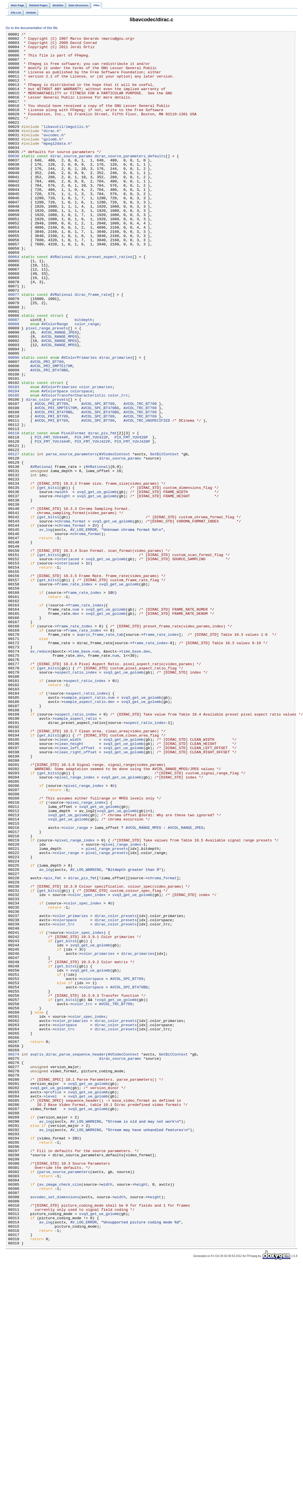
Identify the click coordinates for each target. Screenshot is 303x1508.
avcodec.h (53, 155)
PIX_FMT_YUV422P (91, 518)
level (51, 1309)
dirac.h (51, 150)
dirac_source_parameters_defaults (129, 181)
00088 (13, 382)
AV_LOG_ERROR (83, 629)
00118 (13, 513)
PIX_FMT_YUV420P (131, 518)
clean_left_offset (76, 891)
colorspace (81, 463)
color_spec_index (88, 1067)
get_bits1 (49, 578)
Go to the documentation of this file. (32, 28)
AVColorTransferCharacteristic (73, 468)
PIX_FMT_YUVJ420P (132, 523)
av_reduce (40, 775)
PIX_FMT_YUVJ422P (92, 523)
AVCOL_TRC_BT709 (140, 478)
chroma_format (71, 619)
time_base (80, 775)
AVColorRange (54, 382)
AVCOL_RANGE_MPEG (59, 397)
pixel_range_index (76, 926)
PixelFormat (73, 513)
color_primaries (95, 458)
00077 (13, 347)
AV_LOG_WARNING (85, 1037)
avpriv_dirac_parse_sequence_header (68, 1258)
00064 (13, 301)
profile (53, 1304)
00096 (13, 422)
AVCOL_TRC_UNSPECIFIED (146, 498)
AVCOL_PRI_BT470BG (49, 437)
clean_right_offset (77, 896)
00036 (13, 181)
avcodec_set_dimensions (54, 1430)
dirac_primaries (115, 422)
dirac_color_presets (47, 473)
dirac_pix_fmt (102, 513)
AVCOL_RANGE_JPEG (59, 392)
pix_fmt (53, 1047)
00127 (13, 538)
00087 (13, 377)
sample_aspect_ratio (84, 830)
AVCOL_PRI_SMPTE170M (51, 432)
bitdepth (83, 377)
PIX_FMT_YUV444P (51, 518)
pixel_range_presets (47, 387)
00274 (13, 1258)
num (75, 725)
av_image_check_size (60, 1415)
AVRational (61, 301)
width (62, 584)
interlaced (68, 664)
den (75, 730)
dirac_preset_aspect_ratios (103, 301)
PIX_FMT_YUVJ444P (52, 523)
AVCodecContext (114, 538)
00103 (13, 458)
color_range (87, 382)
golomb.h (52, 160)
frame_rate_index (75, 694)
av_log (46, 629)
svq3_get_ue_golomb (97, 584)
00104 (13, 463)
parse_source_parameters (71, 538)
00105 (13, 468)
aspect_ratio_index (77, 800)
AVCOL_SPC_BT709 (98, 478)
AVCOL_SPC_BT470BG (100, 483)
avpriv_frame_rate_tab (100, 755)
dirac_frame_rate (92, 347)
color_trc (118, 468)
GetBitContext (164, 538)
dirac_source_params (71, 181)
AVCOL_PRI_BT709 (46, 427)
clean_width (69, 881)
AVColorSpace (54, 463)
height (63, 589)
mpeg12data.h (57, 165)
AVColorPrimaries (79, 422)
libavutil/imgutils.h (66, 145)
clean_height (70, 886)
